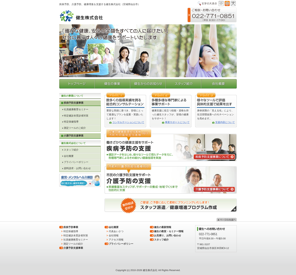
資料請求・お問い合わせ (77, 168)
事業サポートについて (177, 122)
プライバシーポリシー (76, 162)
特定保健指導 (71, 121)
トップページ (77, 84)
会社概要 (219, 84)
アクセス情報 (116, 239)
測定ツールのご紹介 (75, 127)
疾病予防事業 (70, 227)
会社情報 (114, 235)
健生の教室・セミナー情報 (168, 231)
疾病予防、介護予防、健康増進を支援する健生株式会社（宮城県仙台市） (99, 4)
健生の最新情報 (162, 227)
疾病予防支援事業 (73, 102)
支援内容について (225, 122)
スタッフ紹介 (183, 84)
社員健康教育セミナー (76, 109)
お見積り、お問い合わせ (167, 235)
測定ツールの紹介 (73, 243)
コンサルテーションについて (128, 122)
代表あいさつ (116, 231)
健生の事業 (112, 84)
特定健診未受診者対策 (76, 115)
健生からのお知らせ (148, 84)
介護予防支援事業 (73, 135)
